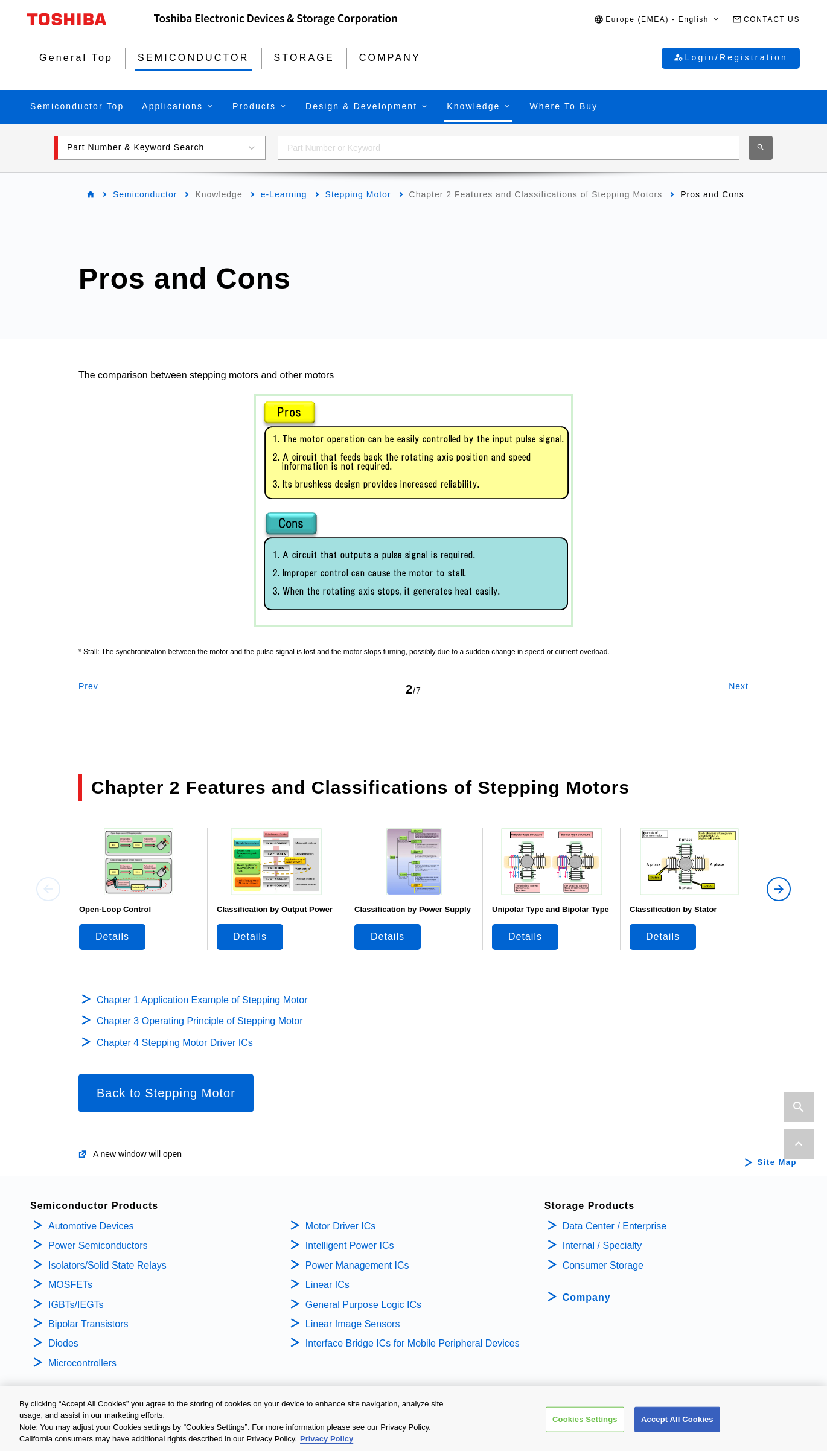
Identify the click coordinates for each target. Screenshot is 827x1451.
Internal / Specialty (602, 1245)
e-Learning (284, 194)
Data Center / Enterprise (615, 1226)
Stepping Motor (358, 194)
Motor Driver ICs (340, 1226)
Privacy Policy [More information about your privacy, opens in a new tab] (326, 1439)
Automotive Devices (90, 1226)
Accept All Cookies (677, 1419)
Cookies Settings (585, 1419)
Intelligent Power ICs (349, 1245)
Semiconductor (145, 194)
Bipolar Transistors (88, 1324)
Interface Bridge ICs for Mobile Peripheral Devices (412, 1343)
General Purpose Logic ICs (363, 1305)
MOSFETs (70, 1285)
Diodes (63, 1343)
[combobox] (508, 148)
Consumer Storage (603, 1265)
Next (739, 686)
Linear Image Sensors (352, 1324)
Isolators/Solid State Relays (107, 1265)
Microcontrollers (82, 1363)
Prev (88, 686)
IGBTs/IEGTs (76, 1305)
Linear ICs (327, 1285)
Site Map (777, 1162)
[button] (657, 19)
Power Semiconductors (98, 1245)
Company (587, 1297)
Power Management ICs (357, 1265)
